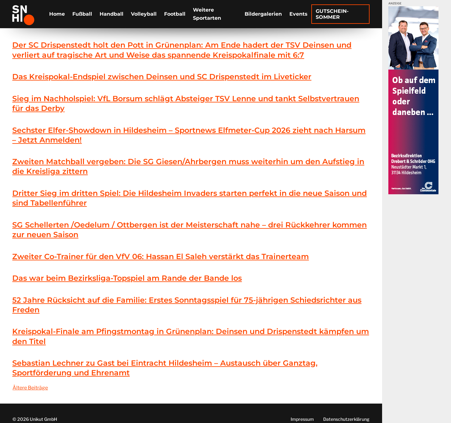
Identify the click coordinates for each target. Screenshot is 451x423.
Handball (111, 14)
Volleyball (144, 14)
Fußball (82, 14)
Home (57, 14)
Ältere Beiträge (30, 388)
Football (174, 14)
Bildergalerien (263, 14)
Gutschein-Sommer (332, 14)
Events (298, 14)
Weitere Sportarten (207, 14)
